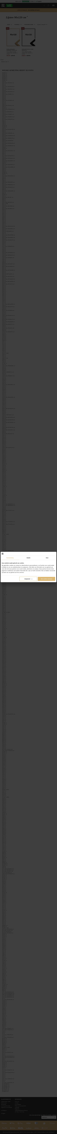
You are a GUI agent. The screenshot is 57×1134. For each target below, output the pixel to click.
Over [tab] (47, 557)
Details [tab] (28, 557)
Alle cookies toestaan (46, 579)
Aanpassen (28, 579)
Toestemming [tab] (10, 557)
